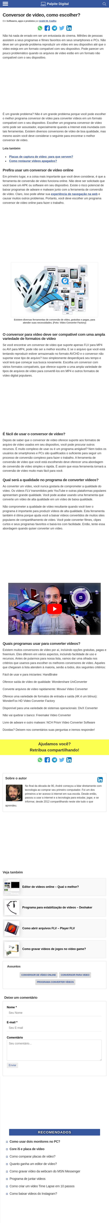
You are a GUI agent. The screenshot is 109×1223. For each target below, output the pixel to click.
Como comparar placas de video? (32, 1156)
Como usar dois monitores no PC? (35, 1141)
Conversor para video (75, 975)
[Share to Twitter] (61, 28)
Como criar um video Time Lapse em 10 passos (42, 1186)
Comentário (15, 1037)
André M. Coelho (47, 21)
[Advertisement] (54, 86)
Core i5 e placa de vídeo (27, 1149)
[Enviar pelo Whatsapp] (40, 28)
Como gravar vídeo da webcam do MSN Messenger (45, 1171)
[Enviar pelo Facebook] (47, 28)
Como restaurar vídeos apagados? (33, 161)
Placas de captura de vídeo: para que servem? (41, 156)
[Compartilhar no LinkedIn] (69, 28)
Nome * (12, 1007)
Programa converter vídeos (55, 982)
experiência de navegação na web (74, 194)
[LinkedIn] (100, 779)
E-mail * (12, 1022)
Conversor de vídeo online (38, 975)
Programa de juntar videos (27, 1179)
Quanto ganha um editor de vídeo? (33, 1164)
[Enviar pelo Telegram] (54, 28)
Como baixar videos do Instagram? (33, 1193)
